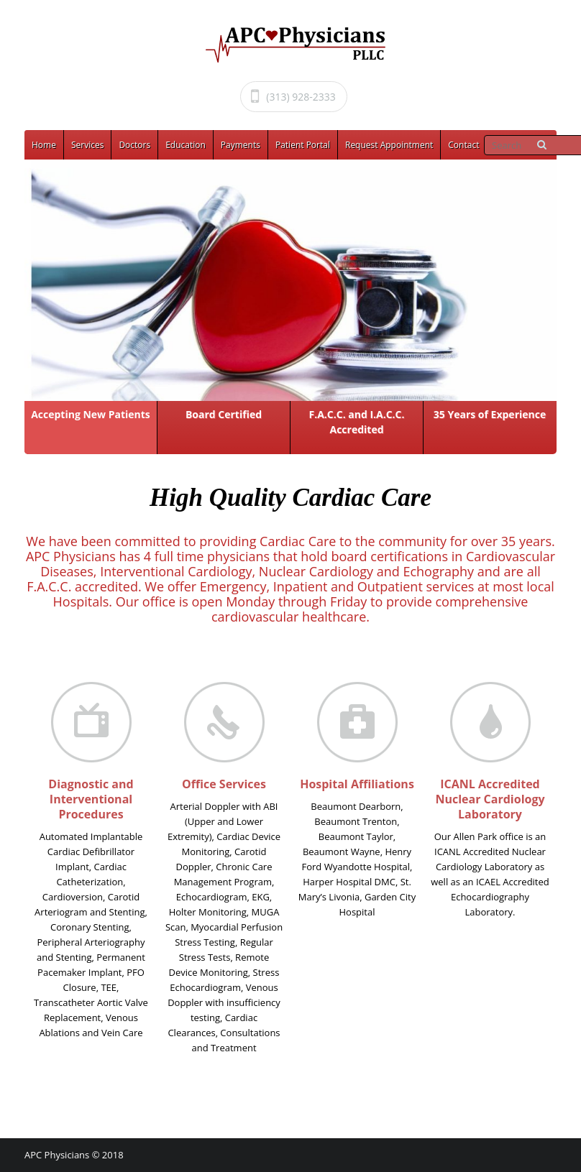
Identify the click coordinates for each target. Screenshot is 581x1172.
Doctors (134, 145)
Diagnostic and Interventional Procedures (90, 799)
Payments (240, 145)
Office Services (224, 784)
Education (185, 145)
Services (87, 145)
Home (44, 145)
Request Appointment (389, 145)
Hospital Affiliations (357, 784)
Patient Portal (302, 145)
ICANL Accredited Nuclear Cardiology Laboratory (489, 799)
